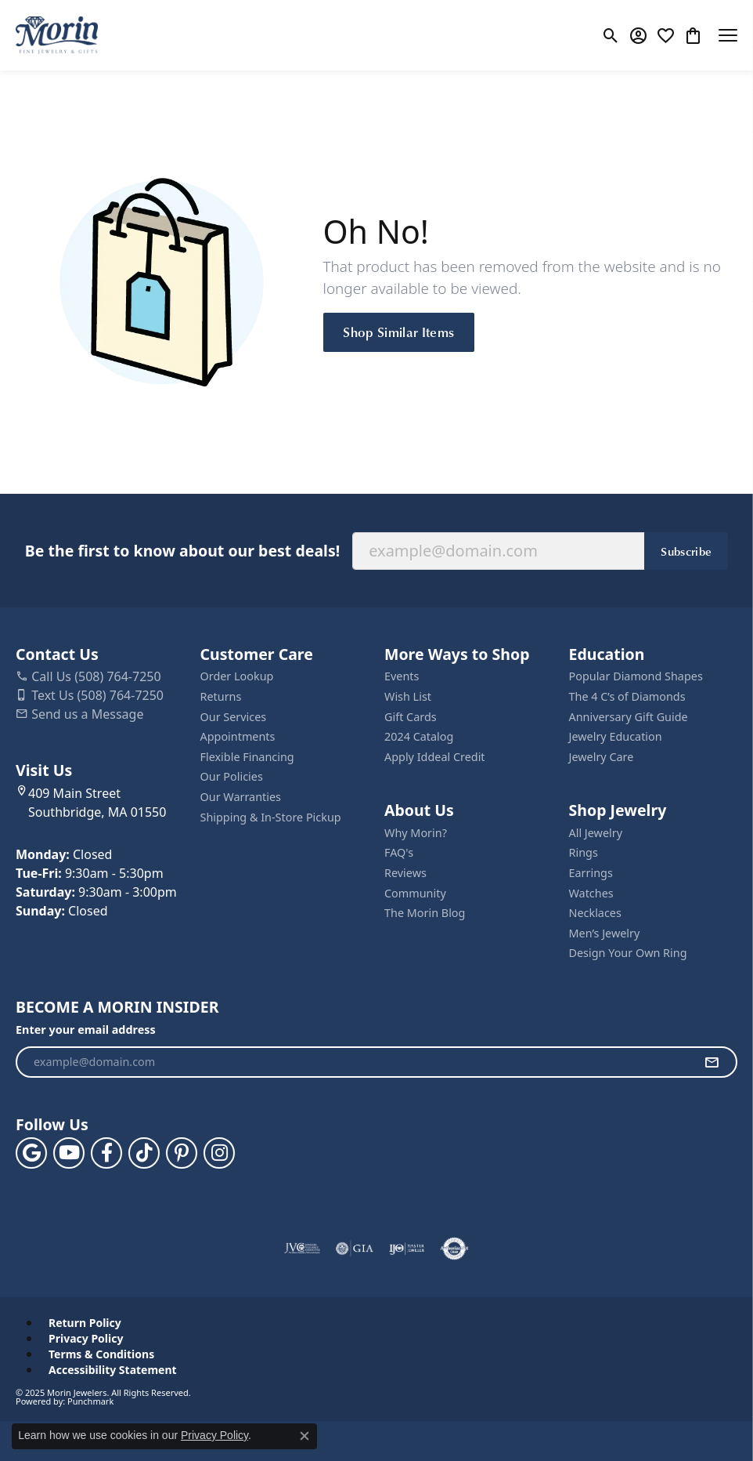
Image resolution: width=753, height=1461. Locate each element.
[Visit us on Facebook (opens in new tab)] (106, 1153)
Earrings (591, 873)
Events (401, 676)
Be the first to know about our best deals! (182, 551)
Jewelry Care (601, 757)
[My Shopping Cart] (693, 35)
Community (415, 893)
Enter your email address (86, 1029)
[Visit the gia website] (354, 1248)
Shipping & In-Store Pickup (270, 817)
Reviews (405, 873)
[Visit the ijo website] (406, 1248)
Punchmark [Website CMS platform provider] (90, 1401)
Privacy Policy (86, 1338)
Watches (591, 893)
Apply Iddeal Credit (434, 757)
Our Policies (231, 777)
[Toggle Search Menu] (611, 35)
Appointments (238, 737)
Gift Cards (410, 717)
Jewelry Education (615, 737)
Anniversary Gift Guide (628, 717)
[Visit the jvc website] (302, 1248)
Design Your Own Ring (628, 953)
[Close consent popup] (304, 1436)
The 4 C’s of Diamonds (627, 697)
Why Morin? (415, 833)
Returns (221, 697)
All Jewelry (596, 833)
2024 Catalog (418, 737)
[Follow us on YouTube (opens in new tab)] (69, 1153)
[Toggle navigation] (728, 35)
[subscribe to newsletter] (711, 1062)
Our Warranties (240, 797)
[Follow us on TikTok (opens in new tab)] (144, 1153)
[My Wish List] (666, 35)
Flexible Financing (247, 757)
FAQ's (398, 853)
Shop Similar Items (398, 331)
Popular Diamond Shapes (636, 676)
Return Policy (85, 1323)
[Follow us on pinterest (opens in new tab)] (181, 1153)
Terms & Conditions (101, 1354)
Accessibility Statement (113, 1370)
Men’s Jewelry (604, 933)
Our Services (233, 717)
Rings (583, 853)
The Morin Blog (424, 913)
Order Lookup (237, 676)
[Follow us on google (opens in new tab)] (31, 1153)
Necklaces (595, 913)
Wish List (407, 697)
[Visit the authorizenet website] (454, 1248)
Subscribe (686, 551)
